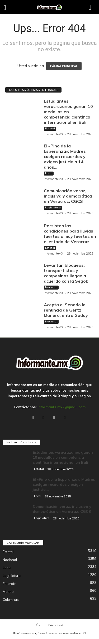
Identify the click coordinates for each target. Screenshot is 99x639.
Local (48, 173)
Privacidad (55, 625)
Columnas (11, 599)
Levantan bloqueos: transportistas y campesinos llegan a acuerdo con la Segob (66, 273)
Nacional (51, 287)
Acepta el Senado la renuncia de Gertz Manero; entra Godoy (66, 310)
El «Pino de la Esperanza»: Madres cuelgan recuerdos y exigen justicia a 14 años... (65, 156)
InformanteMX (53, 134)
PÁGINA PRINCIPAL (64, 66)
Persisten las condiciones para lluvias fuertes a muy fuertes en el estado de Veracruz (70, 233)
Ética (39, 625)
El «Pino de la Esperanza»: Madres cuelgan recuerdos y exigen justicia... (64, 484)
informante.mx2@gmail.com (61, 407)
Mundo (8, 591)
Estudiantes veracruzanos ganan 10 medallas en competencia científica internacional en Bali (68, 111)
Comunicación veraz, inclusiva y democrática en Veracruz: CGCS (68, 196)
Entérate (9, 583)
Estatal (50, 128)
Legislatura (53, 207)
